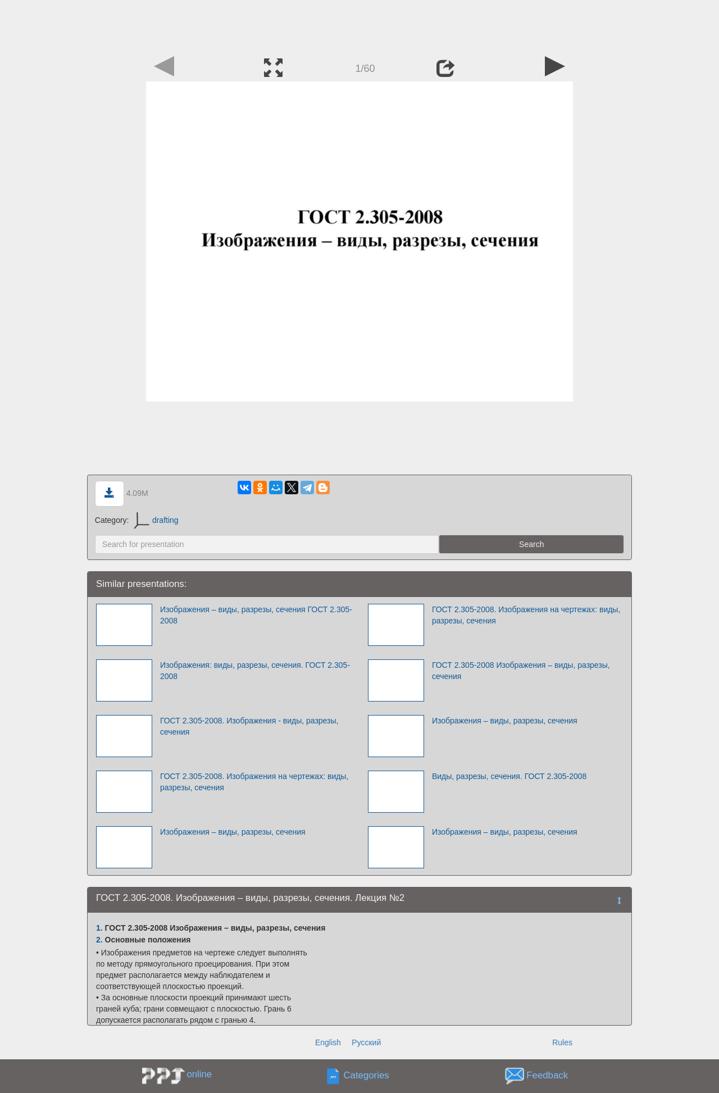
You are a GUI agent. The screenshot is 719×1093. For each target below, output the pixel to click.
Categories (366, 1076)
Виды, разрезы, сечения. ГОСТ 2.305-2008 (509, 776)
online (199, 1074)
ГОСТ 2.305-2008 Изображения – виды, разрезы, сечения (521, 671)
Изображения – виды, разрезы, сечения (504, 720)
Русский (366, 1042)
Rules (562, 1042)
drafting (156, 520)
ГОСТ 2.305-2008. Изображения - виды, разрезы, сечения (249, 726)
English (328, 1042)
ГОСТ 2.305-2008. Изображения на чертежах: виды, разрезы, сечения (526, 615)
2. (99, 939)
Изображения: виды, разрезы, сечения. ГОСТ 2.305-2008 (255, 671)
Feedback (547, 1076)
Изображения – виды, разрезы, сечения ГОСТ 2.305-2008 (256, 615)
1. (99, 927)
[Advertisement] (359, 25)
